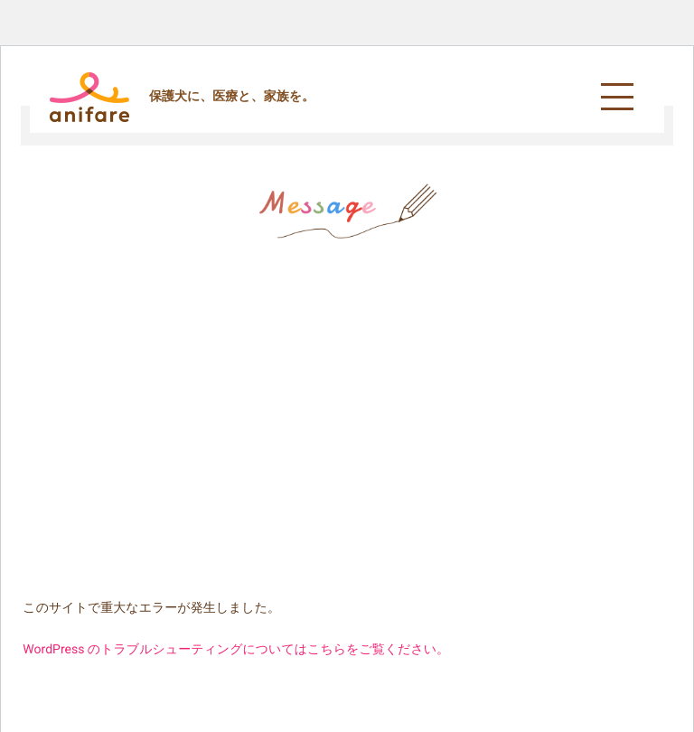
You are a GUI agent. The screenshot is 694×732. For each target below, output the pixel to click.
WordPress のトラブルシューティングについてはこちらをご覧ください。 (236, 650)
